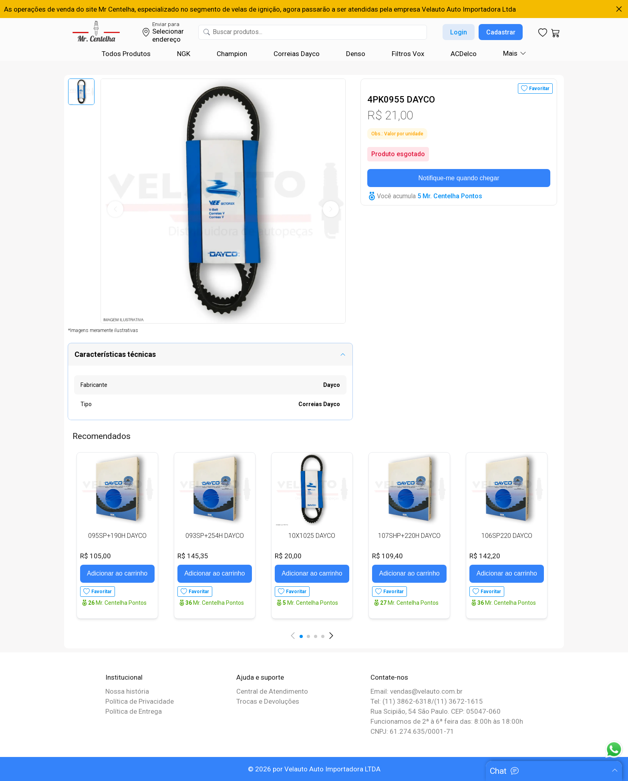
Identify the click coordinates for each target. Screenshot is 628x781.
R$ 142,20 (484, 556)
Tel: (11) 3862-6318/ (402, 701)
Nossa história (127, 691)
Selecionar (168, 31)
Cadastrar (500, 32)
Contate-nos (389, 677)
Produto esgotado (398, 154)
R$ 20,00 (288, 556)
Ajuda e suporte (260, 677)
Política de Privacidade (139, 701)
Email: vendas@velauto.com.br (416, 691)
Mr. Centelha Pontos (117, 603)
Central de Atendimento (272, 691)
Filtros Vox (408, 54)
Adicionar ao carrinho (117, 573)
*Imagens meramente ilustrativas (103, 330)
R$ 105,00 (95, 556)
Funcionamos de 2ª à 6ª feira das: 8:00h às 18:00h (446, 721)
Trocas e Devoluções (267, 701)
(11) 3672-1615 (458, 701)
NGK (183, 54)
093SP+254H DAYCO (214, 535)
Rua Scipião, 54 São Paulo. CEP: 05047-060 (435, 711)
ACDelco (464, 54)
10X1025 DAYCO (311, 535)
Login (458, 32)
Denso (355, 54)
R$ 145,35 (192, 556)
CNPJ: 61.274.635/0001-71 (412, 731)
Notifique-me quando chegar (459, 178)
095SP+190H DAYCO (117, 535)
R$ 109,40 (387, 556)
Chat (498, 771)
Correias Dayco (297, 54)
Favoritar (539, 88)
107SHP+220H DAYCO (409, 535)
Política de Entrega (133, 711)
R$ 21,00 (390, 115)
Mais (510, 53)
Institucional (124, 677)
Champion (232, 54)
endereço (166, 39)
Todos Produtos (126, 54)
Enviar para (165, 24)
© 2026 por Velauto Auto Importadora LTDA (314, 769)
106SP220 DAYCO (506, 535)
